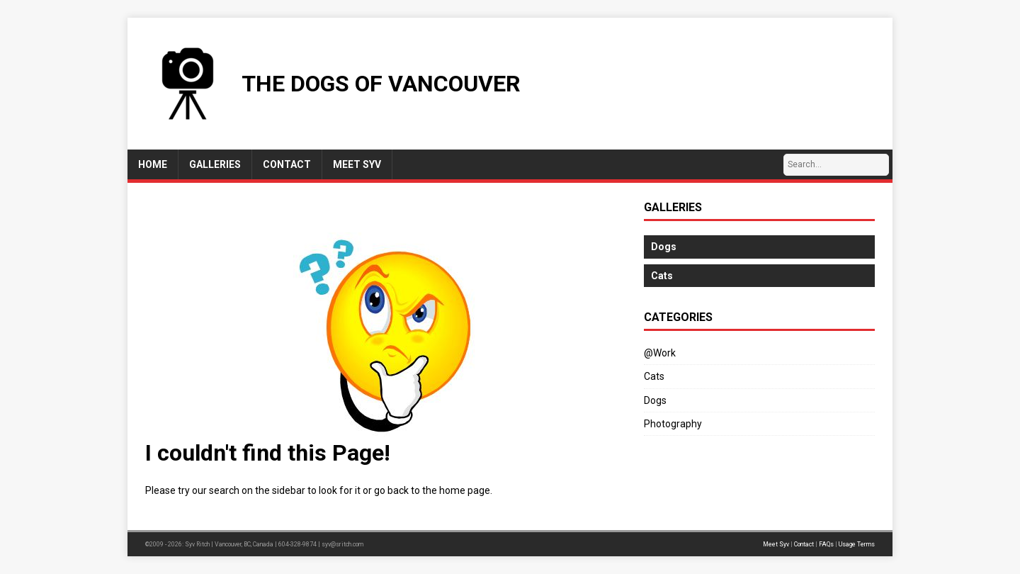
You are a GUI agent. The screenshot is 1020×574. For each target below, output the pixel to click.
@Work (660, 353)
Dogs (655, 400)
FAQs (826, 544)
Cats (654, 376)
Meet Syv (776, 544)
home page (464, 490)
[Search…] (836, 165)
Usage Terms (857, 544)
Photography (673, 423)
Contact (804, 544)
